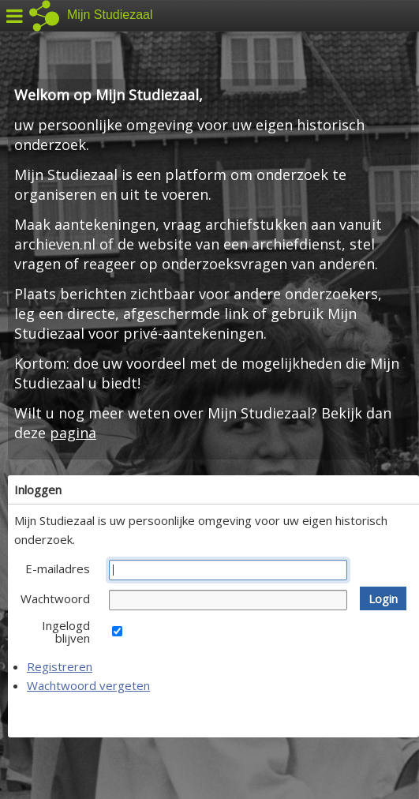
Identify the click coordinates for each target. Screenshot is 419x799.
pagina (73, 432)
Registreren (59, 666)
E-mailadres (57, 568)
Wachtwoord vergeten (88, 685)
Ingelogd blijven (66, 631)
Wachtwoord (55, 598)
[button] (383, 598)
